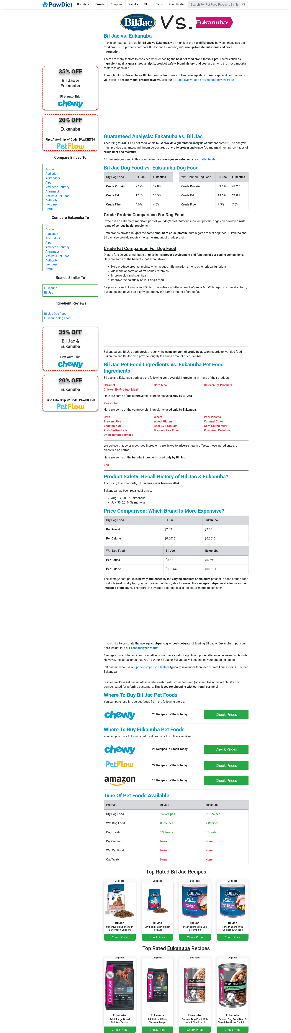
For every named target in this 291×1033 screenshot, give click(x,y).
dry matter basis (204, 159)
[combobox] (214, 4)
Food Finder (176, 4)
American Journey (57, 187)
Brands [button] (82, 4)
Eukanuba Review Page (218, 80)
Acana (49, 169)
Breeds (100, 4)
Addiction (51, 173)
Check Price (119, 937)
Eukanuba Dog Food (57, 318)
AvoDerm (51, 205)
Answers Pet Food (57, 196)
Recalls (133, 4)
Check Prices (226, 714)
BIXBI (49, 209)
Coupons (116, 4)
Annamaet (52, 191)
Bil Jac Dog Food (55, 313)
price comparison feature (152, 667)
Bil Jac (48, 292)
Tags (159, 4)
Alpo (48, 182)
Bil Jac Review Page (186, 80)
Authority (51, 200)
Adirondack (53, 178)
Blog (147, 4)
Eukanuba (50, 288)
